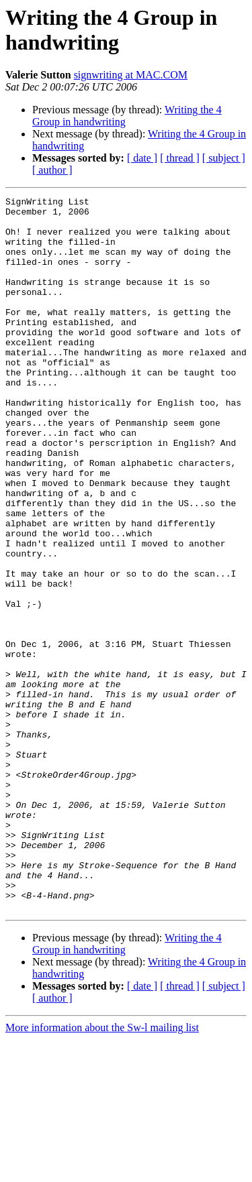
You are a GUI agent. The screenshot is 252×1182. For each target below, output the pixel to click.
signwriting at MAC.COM (130, 74)
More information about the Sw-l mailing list (102, 1170)
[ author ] (52, 170)
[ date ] (142, 158)
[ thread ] (180, 158)
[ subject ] (223, 158)
